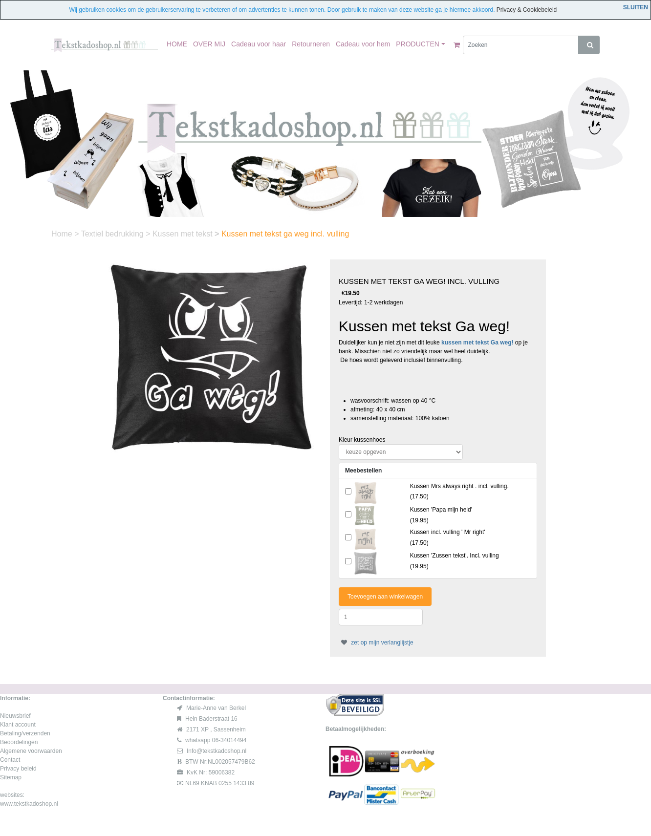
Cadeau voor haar (258, 44)
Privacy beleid (18, 768)
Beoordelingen (19, 742)
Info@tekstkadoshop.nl (216, 751)
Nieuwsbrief (15, 715)
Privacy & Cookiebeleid (527, 9)
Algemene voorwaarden (31, 751)
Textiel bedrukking (113, 234)
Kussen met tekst (183, 234)
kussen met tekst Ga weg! (477, 342)
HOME (177, 44)
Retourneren (311, 44)
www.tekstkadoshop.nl (29, 803)
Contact (10, 759)
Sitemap (11, 777)
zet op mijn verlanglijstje (376, 642)
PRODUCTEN (417, 44)
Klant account (18, 724)
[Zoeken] (521, 45)
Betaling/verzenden (25, 733)
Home (62, 234)
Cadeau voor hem (363, 44)
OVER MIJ (209, 44)
